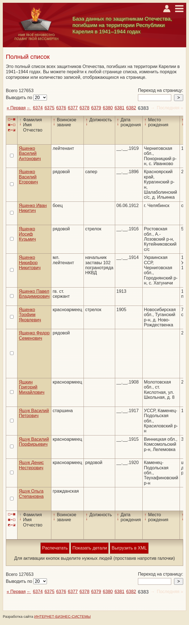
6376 (61, 107)
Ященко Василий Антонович (30, 153)
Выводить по (19, 97)
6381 (120, 107)
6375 (49, 107)
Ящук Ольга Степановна (31, 493)
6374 (38, 107)
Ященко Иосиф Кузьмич (27, 233)
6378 (85, 107)
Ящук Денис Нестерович (31, 465)
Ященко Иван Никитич (33, 208)
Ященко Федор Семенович (34, 335)
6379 (96, 107)
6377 (73, 107)
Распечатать (55, 548)
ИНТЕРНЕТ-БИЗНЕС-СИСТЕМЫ (62, 616)
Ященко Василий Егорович (28, 176)
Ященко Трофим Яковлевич (30, 314)
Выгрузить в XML (129, 548)
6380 (108, 107)
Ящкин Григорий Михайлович (31, 387)
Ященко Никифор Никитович (30, 262)
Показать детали (89, 548)
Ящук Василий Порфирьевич (34, 442)
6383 (143, 108)
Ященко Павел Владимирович (34, 294)
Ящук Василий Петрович (34, 413)
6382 (131, 107)
